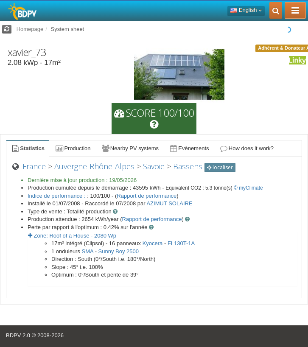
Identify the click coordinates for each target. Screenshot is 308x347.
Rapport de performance (146, 196)
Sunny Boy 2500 (118, 251)
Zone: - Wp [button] (72, 235)
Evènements (189, 148)
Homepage (30, 29)
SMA (87, 251)
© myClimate (248, 188)
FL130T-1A (181, 243)
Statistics (28, 148)
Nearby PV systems (130, 148)
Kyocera (153, 243)
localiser (220, 167)
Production (72, 148)
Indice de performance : (57, 196)
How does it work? (246, 148)
